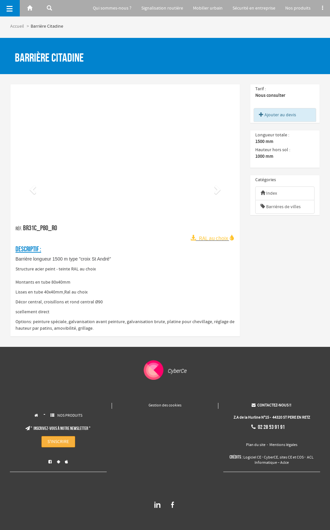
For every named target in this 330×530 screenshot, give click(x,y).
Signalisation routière (157, 8)
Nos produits (296, 8)
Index (269, 193)
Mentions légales (283, 445)
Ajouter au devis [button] (277, 115)
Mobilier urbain (204, 8)
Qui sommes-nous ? (106, 8)
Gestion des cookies (165, 405)
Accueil (17, 26)
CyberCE (271, 457)
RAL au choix (212, 238)
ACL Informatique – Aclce (284, 460)
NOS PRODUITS (69, 415)
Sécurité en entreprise (251, 8)
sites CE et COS (292, 457)
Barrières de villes (281, 207)
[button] (31, 188)
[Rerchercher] (49, 8)
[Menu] (10, 8)
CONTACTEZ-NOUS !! (271, 405)
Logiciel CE (252, 457)
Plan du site (255, 445)
